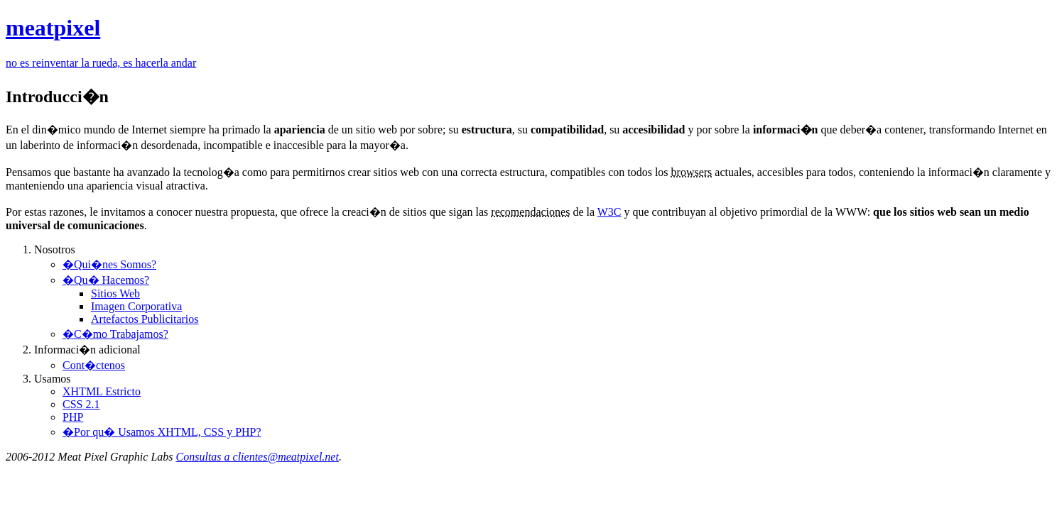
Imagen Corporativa (136, 306)
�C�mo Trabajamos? (115, 334)
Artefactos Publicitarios (145, 319)
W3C (609, 212)
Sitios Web (115, 293)
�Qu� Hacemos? (106, 280)
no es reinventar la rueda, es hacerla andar (101, 63)
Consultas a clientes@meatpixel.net (257, 457)
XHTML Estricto (102, 391)
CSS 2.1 (81, 404)
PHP (73, 417)
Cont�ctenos (94, 365)
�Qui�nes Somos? (109, 264)
